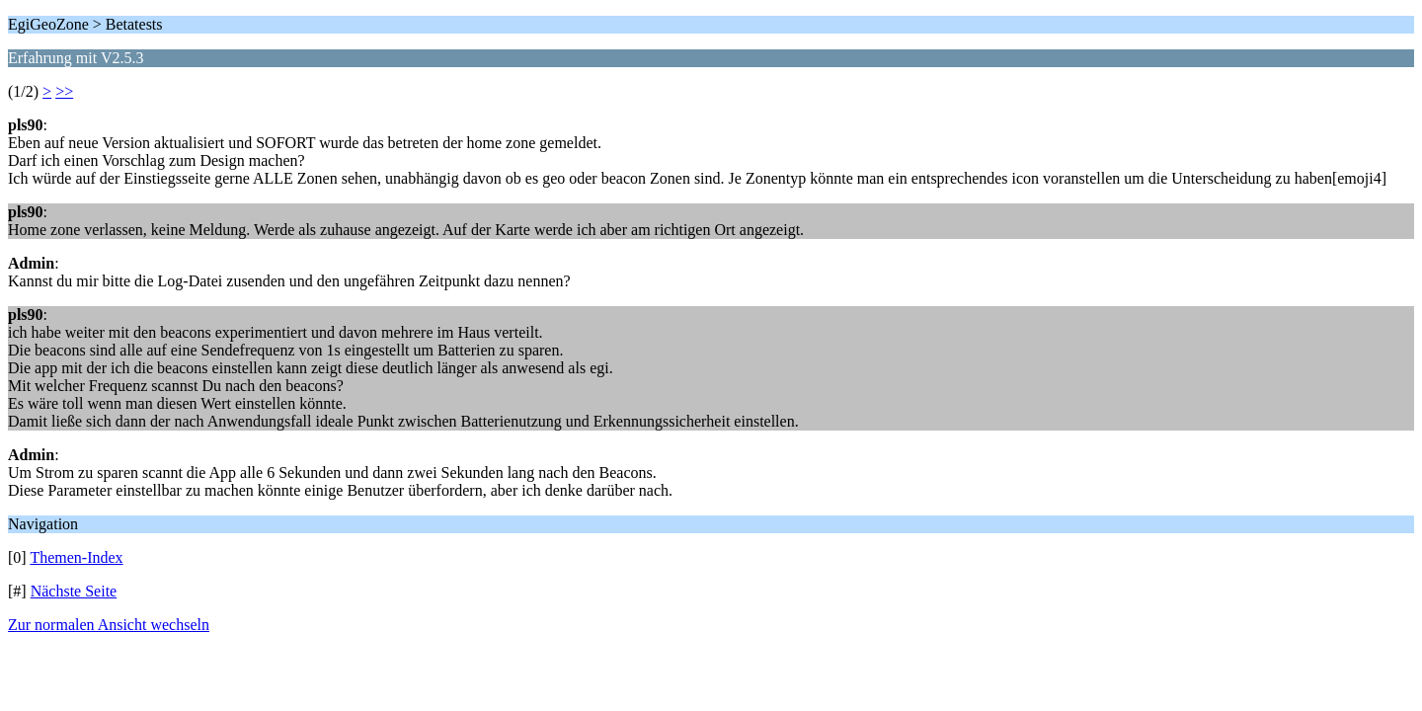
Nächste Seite (74, 591)
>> (64, 91)
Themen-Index (76, 557)
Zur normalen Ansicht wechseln (108, 624)
